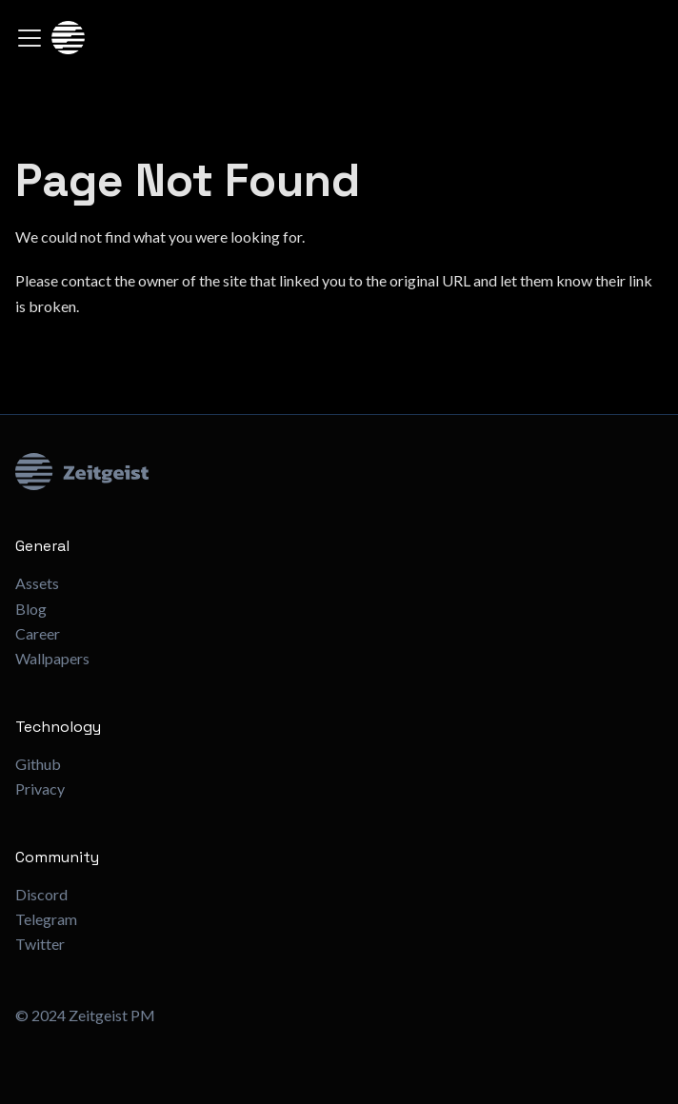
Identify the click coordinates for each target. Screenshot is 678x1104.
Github (38, 764)
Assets (37, 583)
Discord (41, 894)
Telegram (46, 919)
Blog (31, 609)
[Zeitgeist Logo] (339, 472)
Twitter (40, 944)
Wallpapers (52, 658)
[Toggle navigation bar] (29, 38)
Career (37, 633)
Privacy (40, 788)
